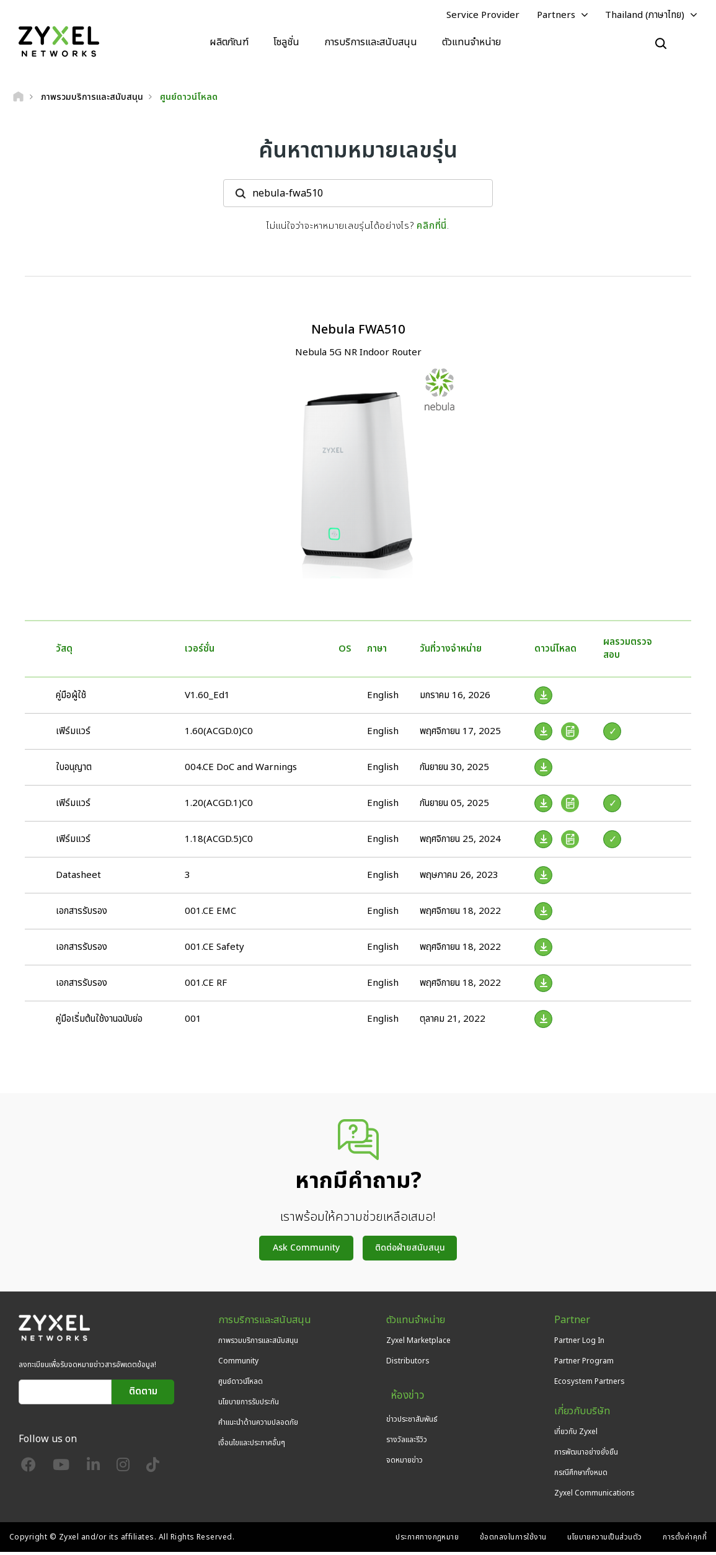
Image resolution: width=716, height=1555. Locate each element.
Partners (556, 16)
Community (238, 1363)
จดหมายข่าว (404, 1454)
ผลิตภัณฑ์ (229, 43)
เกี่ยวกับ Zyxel (576, 1434)
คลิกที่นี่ (432, 228)
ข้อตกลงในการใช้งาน (513, 1540)
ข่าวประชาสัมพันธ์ (412, 1413)
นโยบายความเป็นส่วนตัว (604, 1540)
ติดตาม (143, 1394)
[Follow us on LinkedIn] (93, 1470)
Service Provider (482, 16)
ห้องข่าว (401, 1393)
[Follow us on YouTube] (61, 1470)
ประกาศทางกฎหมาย (427, 1540)
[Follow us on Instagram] (123, 1470)
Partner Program (584, 1363)
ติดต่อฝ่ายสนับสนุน (410, 1250)
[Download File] (543, 698)
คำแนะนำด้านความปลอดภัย (258, 1425)
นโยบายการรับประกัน (248, 1404)
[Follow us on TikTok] (152, 1470)
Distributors (408, 1363)
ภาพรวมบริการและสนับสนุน (258, 1343)
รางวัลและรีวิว (406, 1434)
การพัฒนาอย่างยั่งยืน (586, 1454)
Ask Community (306, 1250)
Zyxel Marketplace (418, 1343)
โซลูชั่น (286, 43)
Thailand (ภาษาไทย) (644, 16)
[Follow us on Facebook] (28, 1470)
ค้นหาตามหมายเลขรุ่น (358, 153)
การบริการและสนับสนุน (370, 43)
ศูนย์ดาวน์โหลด (240, 1383)
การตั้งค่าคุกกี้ (685, 1540)
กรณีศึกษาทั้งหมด (581, 1475)
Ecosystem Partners (589, 1383)
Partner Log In (579, 1343)
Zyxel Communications (594, 1496)
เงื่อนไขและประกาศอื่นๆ (251, 1445)
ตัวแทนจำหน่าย (471, 43)
